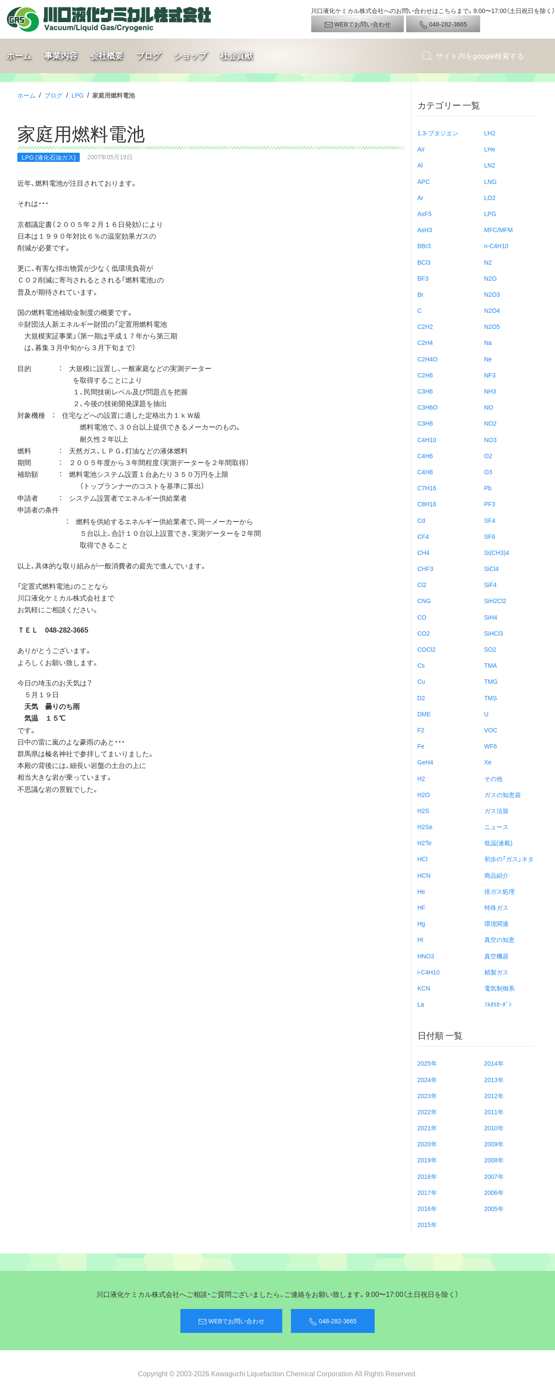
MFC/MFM (498, 229)
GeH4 (426, 762)
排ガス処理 (499, 891)
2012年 (494, 1095)
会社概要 (106, 56)
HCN (424, 875)
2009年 (494, 1143)
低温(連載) (498, 842)
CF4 (423, 536)
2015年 (427, 1224)
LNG (490, 181)
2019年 (427, 1159)
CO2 (424, 633)
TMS (490, 697)
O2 (488, 455)
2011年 (494, 1111)
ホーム (19, 56)
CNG (424, 600)
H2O (424, 794)
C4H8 (425, 471)
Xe (488, 762)
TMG (491, 681)
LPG (78, 95)
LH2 (490, 132)
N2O (490, 278)
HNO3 (426, 956)
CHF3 (426, 568)
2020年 (427, 1143)
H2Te (425, 842)
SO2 (490, 649)
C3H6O (428, 407)
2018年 (427, 1176)
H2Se (425, 826)
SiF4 (490, 584)
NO (488, 407)
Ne (488, 358)
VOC (490, 729)
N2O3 (492, 294)
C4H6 (425, 455)
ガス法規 (496, 810)
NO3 (490, 439)
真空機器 (496, 956)
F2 (421, 729)
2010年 (494, 1127)
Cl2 (422, 584)
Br (421, 294)
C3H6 (425, 391)
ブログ (148, 56)
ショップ (190, 56)
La (421, 1004)
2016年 (427, 1208)
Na (488, 342)
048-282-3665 (443, 24)
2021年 (427, 1127)
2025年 (427, 1063)
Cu (421, 681)
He (421, 891)
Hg (421, 923)
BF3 (423, 278)
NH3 (490, 391)
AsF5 (425, 213)
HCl (423, 858)
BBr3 (424, 245)
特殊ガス (496, 907)
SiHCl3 (493, 633)
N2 (488, 262)
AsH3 (425, 229)
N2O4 (492, 310)
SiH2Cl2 (495, 600)
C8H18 (427, 503)
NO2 (490, 423)
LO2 (490, 197)
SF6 (490, 536)
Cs (421, 665)
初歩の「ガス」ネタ (509, 858)
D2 (421, 697)
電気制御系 (499, 988)
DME (424, 713)
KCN (424, 988)
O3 (488, 471)
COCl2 (427, 649)
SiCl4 (491, 568)
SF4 (490, 520)
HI (421, 939)
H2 (421, 778)
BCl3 (424, 262)
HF (422, 907)
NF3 (490, 375)
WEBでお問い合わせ (357, 24)
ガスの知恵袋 (502, 794)
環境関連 (496, 923)
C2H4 (425, 342)
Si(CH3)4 (496, 552)
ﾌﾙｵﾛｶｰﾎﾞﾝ (498, 1004)
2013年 (494, 1079)
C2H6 (425, 375)
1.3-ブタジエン (438, 132)
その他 (493, 778)
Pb (488, 487)
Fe (421, 746)
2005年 (494, 1208)
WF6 (490, 746)
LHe (490, 148)
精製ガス (496, 972)
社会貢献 (236, 56)
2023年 (427, 1095)
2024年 (427, 1079)
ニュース (496, 826)
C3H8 (425, 423)
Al (420, 165)
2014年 (494, 1063)
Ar (421, 197)
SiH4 (490, 617)
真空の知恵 (499, 939)
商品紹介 (496, 875)
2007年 (494, 1176)
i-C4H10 (429, 972)
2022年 (427, 1111)
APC (424, 181)
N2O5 (492, 326)
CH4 (424, 552)
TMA (490, 665)
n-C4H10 (496, 245)
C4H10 (427, 439)
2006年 (494, 1192)
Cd (421, 520)
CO (422, 617)
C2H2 (425, 326)
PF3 (490, 503)
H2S (423, 810)
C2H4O (428, 358)
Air (421, 148)
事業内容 (60, 56)
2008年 (494, 1159)
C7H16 (427, 487)
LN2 (490, 165)
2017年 (427, 1192)
